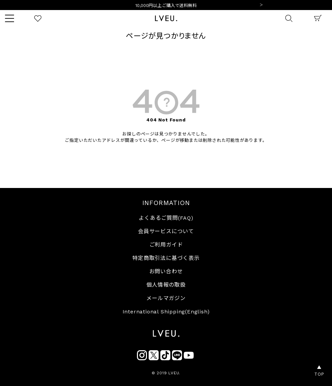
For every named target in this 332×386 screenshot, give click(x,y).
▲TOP (319, 371)
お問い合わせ (166, 271)
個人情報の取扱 (166, 285)
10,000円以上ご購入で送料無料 (166, 5)
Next (261, 5)
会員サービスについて (166, 231)
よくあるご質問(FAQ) (166, 218)
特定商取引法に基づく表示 (166, 258)
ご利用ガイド (166, 245)
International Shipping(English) (166, 311)
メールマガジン (166, 298)
